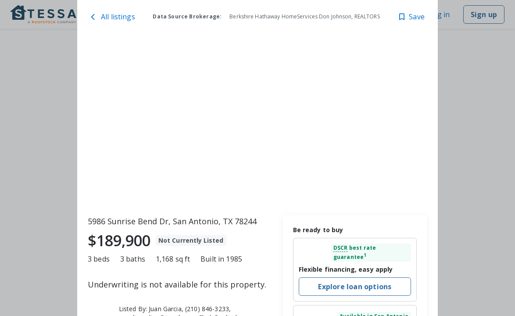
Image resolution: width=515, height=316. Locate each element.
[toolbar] (257, 125)
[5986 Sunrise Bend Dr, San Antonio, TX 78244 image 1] (257, 125)
